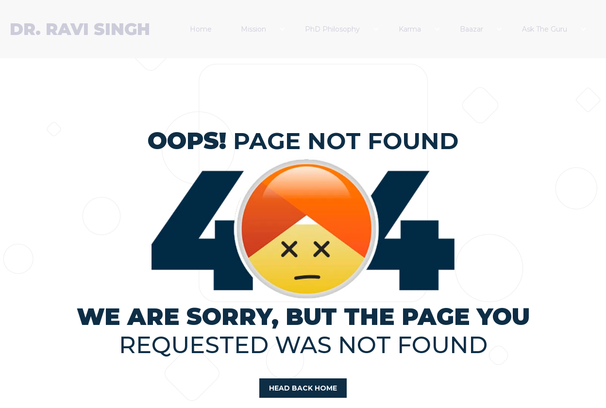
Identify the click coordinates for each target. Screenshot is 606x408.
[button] (263, 29)
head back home (303, 388)
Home (201, 29)
